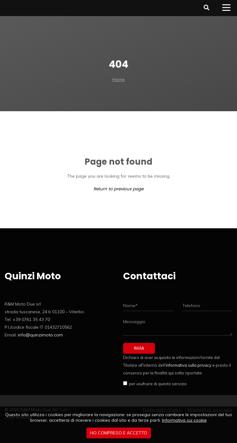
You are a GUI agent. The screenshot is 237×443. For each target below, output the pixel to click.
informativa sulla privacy (188, 365)
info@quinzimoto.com (40, 335)
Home (118, 79)
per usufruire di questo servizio (157, 383)
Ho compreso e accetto (118, 433)
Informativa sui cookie (184, 420)
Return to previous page (118, 189)
